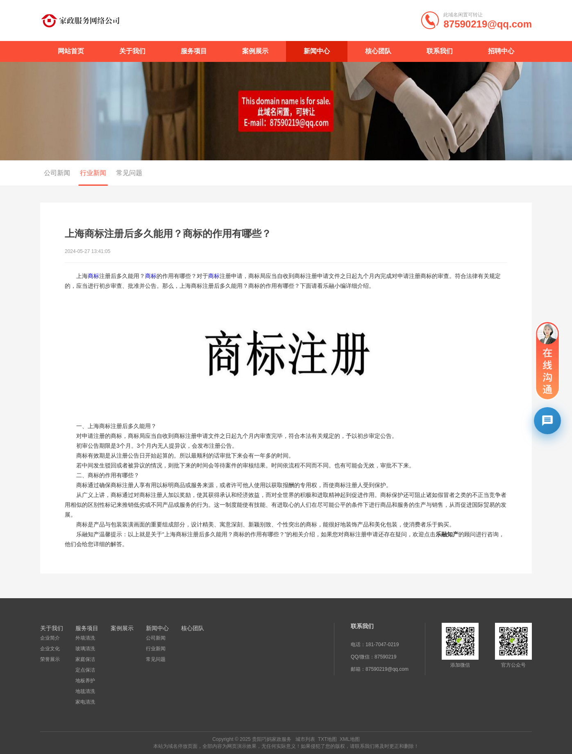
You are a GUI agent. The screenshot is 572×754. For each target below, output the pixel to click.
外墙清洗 (85, 638)
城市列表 (305, 739)
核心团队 (378, 51)
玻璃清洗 (85, 648)
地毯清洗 (85, 691)
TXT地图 (327, 739)
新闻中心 (317, 51)
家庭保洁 (85, 659)
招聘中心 (501, 51)
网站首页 (71, 51)
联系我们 (440, 51)
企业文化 (50, 648)
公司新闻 (53, 172)
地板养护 (85, 680)
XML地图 (350, 739)
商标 (93, 276)
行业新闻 (89, 172)
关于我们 (132, 51)
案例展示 (255, 51)
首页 (500, 173)
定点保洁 (85, 670)
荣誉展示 (50, 659)
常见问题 (125, 172)
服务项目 (194, 51)
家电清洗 (85, 702)
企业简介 (50, 638)
